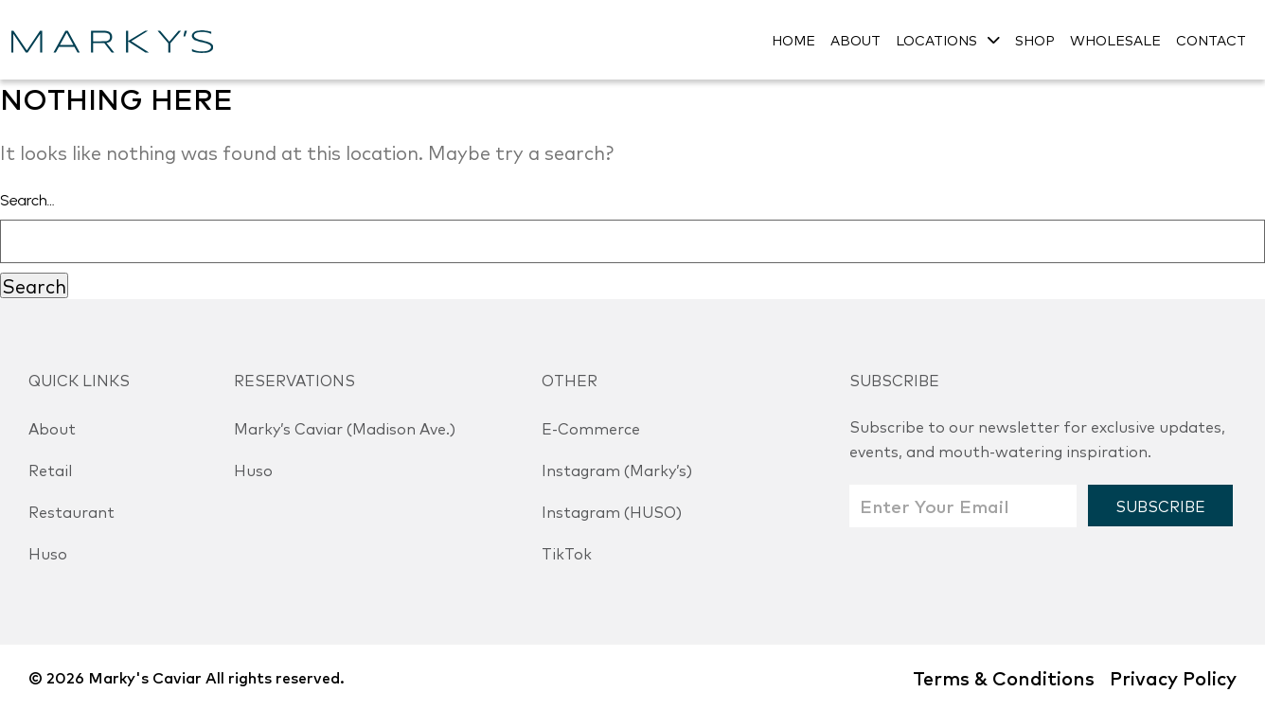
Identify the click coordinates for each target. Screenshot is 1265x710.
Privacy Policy (1173, 677)
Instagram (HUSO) (612, 511)
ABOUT (855, 39)
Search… (27, 200)
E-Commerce (591, 427)
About (52, 427)
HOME (793, 39)
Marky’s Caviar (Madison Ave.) (344, 427)
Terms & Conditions (1004, 677)
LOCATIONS (936, 39)
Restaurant (71, 511)
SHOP (1035, 39)
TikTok (567, 552)
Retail (50, 469)
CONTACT (1211, 39)
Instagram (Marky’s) (617, 469)
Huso (47, 552)
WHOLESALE (1115, 39)
